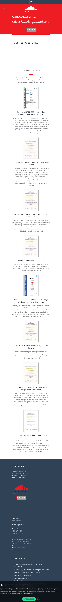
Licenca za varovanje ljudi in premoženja (31, 435)
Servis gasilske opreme (21, 581)
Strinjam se (29, 599)
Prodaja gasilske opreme (22, 575)
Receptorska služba (20, 578)
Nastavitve (30, 593)
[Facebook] (31, 2)
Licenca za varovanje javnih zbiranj (31, 260)
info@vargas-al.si (18, 525)
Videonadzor (16, 550)
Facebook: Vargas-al (18, 477)
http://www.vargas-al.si (19, 475)
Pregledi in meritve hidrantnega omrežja (27, 572)
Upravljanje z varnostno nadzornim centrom (28, 564)
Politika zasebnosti (18, 548)
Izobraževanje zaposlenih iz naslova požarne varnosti (32, 570)
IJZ (13, 546)
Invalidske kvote (19, 567)
